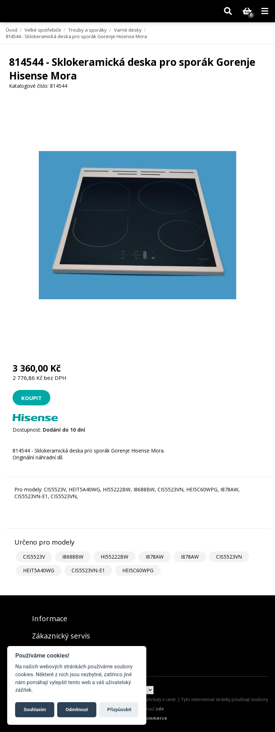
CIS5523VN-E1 (88, 570)
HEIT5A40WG (38, 570)
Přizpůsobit (119, 709)
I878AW (155, 556)
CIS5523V (34, 556)
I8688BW (72, 556)
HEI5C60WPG (137, 570)
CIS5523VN (229, 556)
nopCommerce (150, 718)
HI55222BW (114, 556)
